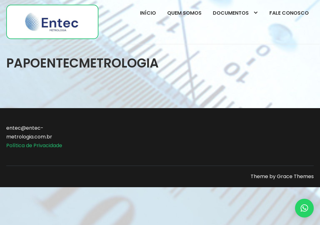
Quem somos (184, 13)
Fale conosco (289, 13)
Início (148, 13)
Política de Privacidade (34, 145)
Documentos (231, 13)
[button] (304, 208)
